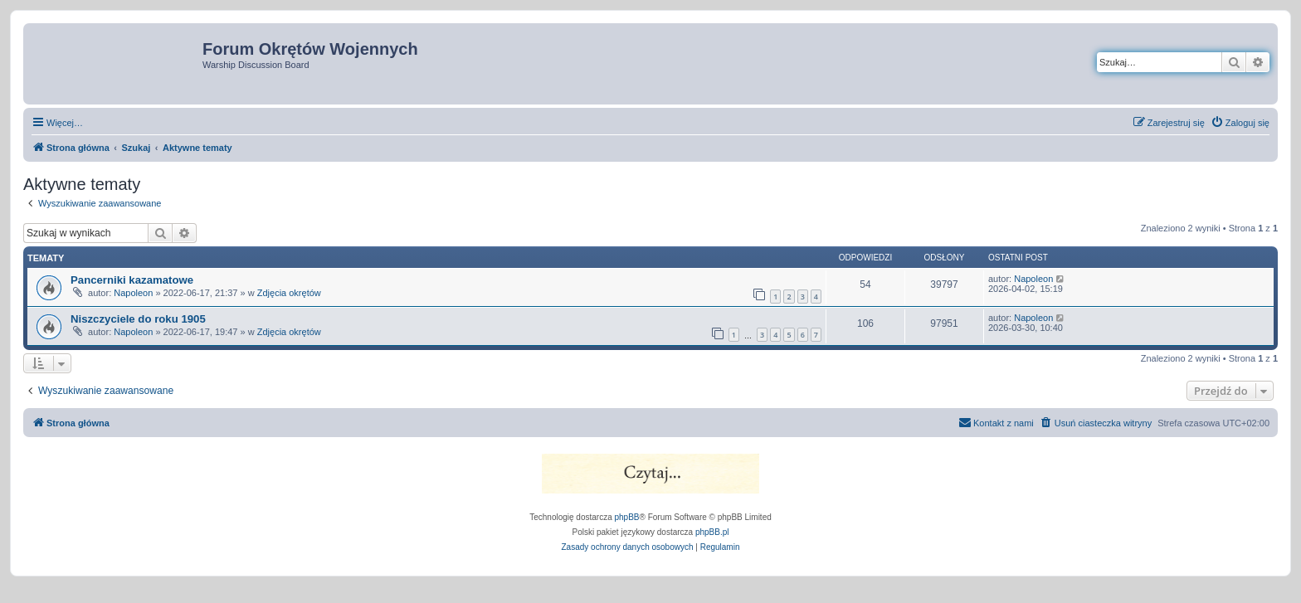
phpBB (627, 517)
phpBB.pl (712, 532)
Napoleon (133, 293)
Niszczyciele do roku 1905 (138, 319)
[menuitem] (1240, 123)
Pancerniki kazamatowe (132, 280)
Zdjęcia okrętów (289, 293)
